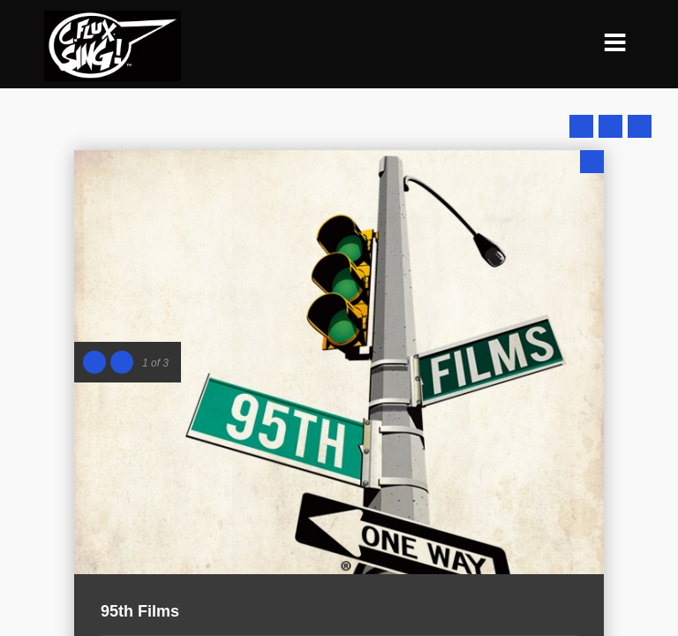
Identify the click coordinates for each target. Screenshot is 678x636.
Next (640, 126)
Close (592, 161)
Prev (581, 126)
